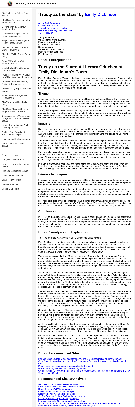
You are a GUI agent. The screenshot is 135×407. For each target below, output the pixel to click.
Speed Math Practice (12, 189)
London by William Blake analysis (13, 144)
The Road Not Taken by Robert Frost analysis (16, 21)
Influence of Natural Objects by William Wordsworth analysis (66, 406)
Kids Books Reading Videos (15, 171)
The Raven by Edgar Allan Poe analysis (16, 89)
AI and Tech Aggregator (49, 23)
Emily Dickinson (101, 14)
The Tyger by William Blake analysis (15, 103)
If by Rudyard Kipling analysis (16, 139)
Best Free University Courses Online (15, 165)
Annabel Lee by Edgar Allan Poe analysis (15, 96)
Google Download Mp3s (13, 159)
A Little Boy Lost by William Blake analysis (58, 384)
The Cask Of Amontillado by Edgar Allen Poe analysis (15, 110)
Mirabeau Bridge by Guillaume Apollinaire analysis (61, 401)
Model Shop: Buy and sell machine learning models (62, 368)
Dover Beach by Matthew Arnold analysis (14, 28)
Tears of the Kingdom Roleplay (52, 28)
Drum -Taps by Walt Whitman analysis (56, 389)
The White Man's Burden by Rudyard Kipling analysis (15, 83)
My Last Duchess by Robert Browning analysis (15, 48)
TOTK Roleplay (45, 33)
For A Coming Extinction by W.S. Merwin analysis (61, 387)
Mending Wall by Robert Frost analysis (16, 55)
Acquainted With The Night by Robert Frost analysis (16, 41)
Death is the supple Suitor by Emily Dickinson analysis (15, 35)
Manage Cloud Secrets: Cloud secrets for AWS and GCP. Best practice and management (80, 359)
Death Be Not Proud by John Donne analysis (15, 69)
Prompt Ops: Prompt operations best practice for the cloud (65, 366)
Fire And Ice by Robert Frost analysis (15, 14)
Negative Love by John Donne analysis (56, 394)
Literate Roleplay (10, 184)
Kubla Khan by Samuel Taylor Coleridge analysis (16, 126)
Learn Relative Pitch (11, 180)
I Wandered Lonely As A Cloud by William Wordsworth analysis (17, 76)
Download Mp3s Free (48, 26)
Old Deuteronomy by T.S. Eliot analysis (56, 391)
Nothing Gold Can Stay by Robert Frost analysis (14, 133)
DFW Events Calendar (12, 175)
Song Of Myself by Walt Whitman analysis (13, 62)
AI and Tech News (10, 155)
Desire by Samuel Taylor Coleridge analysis (58, 399)
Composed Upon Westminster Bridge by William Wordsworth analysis (16, 118)
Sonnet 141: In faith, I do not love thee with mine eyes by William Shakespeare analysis (79, 403)
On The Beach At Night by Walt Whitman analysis (61, 396)
